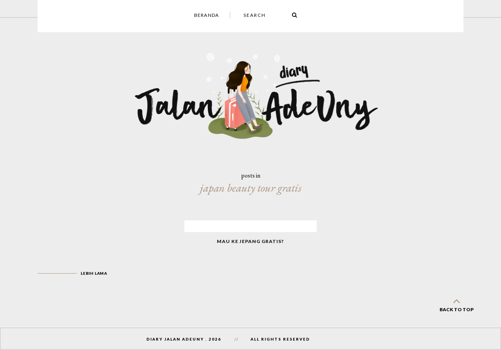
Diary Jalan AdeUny (175, 339)
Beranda (206, 15)
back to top (456, 303)
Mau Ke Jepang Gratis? (250, 241)
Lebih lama (94, 273)
